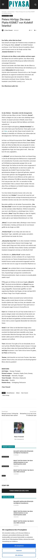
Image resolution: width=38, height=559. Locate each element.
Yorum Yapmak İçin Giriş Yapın (19, 490)
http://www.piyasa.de (19, 439)
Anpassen (19, 550)
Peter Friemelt (9, 30)
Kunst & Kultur (11, 11)
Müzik (11, 16)
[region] (19, 543)
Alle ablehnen (19, 555)
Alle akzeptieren (19, 545)
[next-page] (6, 479)
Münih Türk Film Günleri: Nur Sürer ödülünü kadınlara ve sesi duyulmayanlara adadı (23, 462)
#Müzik (17, 393)
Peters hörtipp (5, 395)
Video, (6, 131)
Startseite (4, 11)
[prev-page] (3, 479)
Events (3, 475)
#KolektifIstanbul (10, 393)
